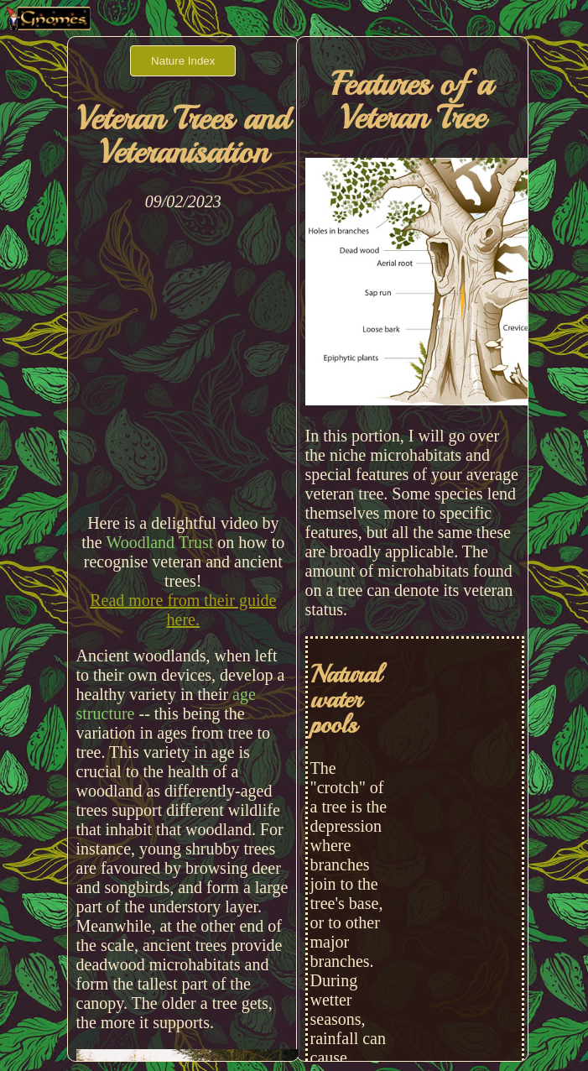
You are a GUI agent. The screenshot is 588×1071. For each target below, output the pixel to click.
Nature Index (183, 61)
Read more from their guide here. (183, 610)
